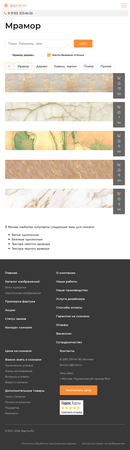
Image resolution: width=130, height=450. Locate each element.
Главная (11, 273)
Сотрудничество (69, 342)
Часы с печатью (15, 396)
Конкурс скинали (18, 327)
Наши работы (66, 281)
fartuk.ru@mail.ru (71, 365)
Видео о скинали (16, 382)
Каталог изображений (22, 281)
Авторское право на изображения (103, 443)
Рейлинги (11, 413)
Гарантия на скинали (72, 316)
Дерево (41, 66)
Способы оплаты (69, 307)
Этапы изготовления (18, 371)
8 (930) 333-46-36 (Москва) (77, 359)
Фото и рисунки (15, 287)
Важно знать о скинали (23, 359)
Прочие (106, 66)
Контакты (67, 351)
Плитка (88, 66)
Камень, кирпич (65, 66)
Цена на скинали (18, 351)
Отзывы (62, 325)
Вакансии (63, 333)
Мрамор (23, 66)
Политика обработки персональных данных (49, 443)
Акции (10, 310)
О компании (65, 273)
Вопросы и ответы (17, 376)
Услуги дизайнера (70, 299)
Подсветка (12, 407)
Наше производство (72, 290)
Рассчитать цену (79, 390)
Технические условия (19, 365)
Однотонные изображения (23, 293)
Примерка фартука (20, 301)
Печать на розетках (18, 402)
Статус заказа (15, 318)
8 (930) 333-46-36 (20, 13)
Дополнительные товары (25, 390)
